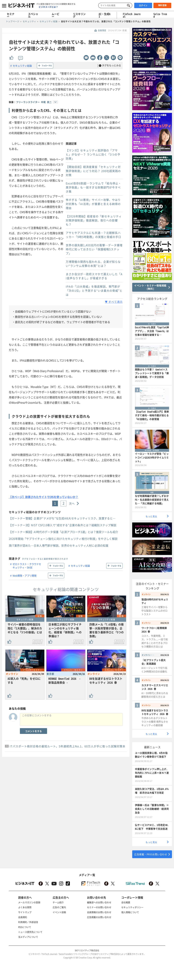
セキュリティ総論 (22, 65)
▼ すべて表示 (114, 302)
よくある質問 (24, 907)
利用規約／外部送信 (28, 922)
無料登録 (162, 5)
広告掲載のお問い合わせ (99, 917)
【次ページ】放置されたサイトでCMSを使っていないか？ (43, 497)
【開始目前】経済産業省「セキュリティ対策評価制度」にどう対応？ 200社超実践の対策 (93, 171)
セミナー (10, 15)
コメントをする (33, 731)
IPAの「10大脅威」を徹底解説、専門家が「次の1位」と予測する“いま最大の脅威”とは (94, 290)
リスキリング (79, 15)
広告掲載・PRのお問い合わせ (150, 854)
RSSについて (24, 927)
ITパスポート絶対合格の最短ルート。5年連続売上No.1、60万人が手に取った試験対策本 (67, 746)
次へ (72, 503)
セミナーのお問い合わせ (99, 907)
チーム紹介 (58, 902)
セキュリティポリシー (132, 907)
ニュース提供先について (30, 931)
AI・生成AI (104, 15)
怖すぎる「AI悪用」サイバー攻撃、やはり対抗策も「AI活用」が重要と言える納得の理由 (93, 204)
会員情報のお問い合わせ (99, 912)
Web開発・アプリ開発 (25, 575)
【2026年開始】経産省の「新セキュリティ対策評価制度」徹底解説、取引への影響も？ (94, 220)
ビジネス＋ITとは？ (48, 6)
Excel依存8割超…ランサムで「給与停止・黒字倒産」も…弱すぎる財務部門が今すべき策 (93, 187)
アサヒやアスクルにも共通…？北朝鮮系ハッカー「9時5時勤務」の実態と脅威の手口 (93, 235)
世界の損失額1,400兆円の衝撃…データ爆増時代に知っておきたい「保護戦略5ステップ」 (94, 249)
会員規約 (22, 917)
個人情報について (130, 912)
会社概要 (125, 902)
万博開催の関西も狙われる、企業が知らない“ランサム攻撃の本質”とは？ (93, 264)
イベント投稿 (59, 912)
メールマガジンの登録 (29, 902)
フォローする (47, 65)
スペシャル (33, 15)
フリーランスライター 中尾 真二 (34, 102)
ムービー (55, 15)
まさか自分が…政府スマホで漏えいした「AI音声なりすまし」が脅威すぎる (94, 276)
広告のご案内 (59, 907)
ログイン (143, 5)
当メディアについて (28, 936)
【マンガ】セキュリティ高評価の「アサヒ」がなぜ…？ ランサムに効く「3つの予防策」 (93, 154)
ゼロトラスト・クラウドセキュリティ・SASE (27, 565)
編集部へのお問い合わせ (99, 902)
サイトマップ (24, 912)
